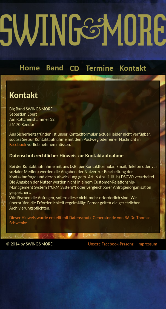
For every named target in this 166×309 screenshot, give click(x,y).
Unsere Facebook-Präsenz (110, 244)
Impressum (147, 244)
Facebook (17, 144)
